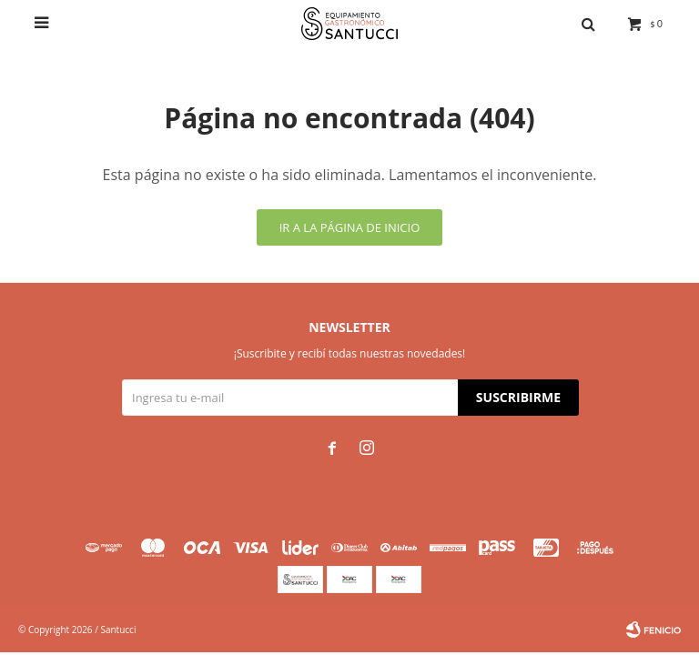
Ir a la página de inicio (349, 227)
